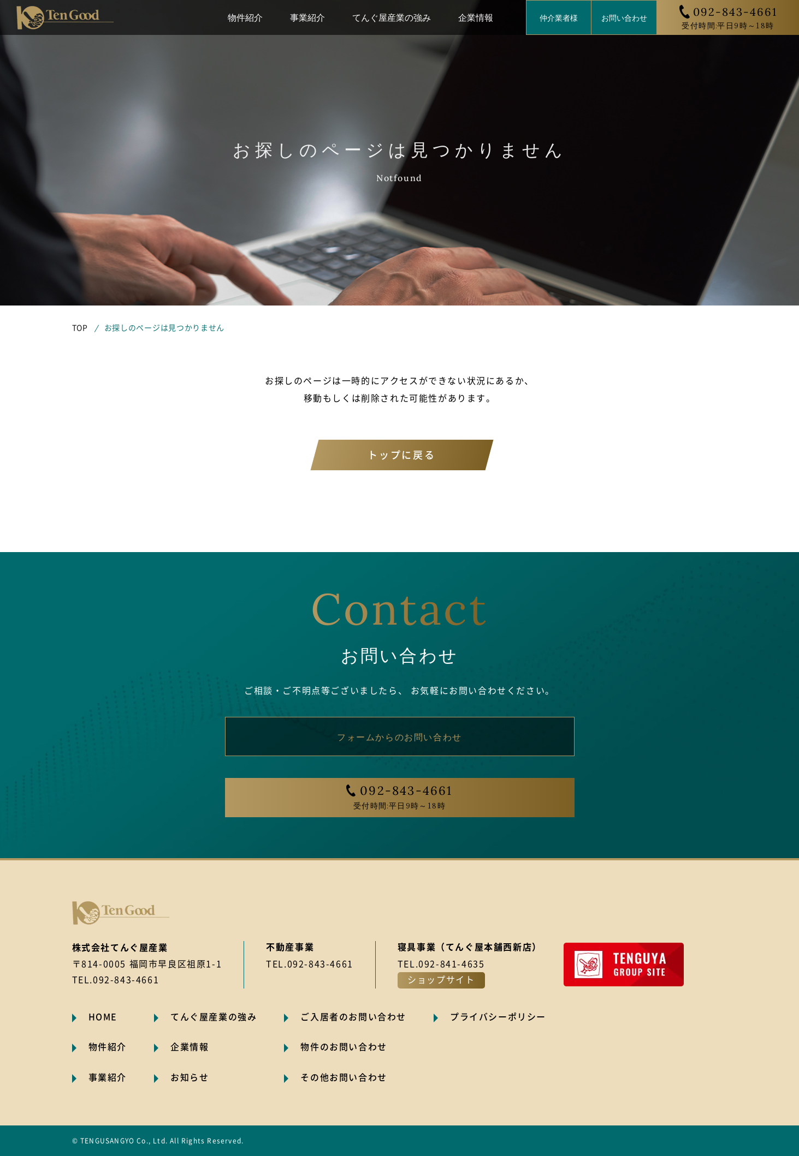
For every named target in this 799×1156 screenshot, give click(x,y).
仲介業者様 (559, 17)
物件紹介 (245, 16)
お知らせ (189, 1077)
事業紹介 (307, 16)
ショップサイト (441, 979)
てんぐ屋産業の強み (391, 16)
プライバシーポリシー (498, 1017)
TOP (80, 328)
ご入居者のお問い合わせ (353, 1017)
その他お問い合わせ (343, 1077)
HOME (102, 1017)
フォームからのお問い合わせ (399, 736)
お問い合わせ (624, 17)
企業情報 (475, 16)
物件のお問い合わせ (343, 1047)
